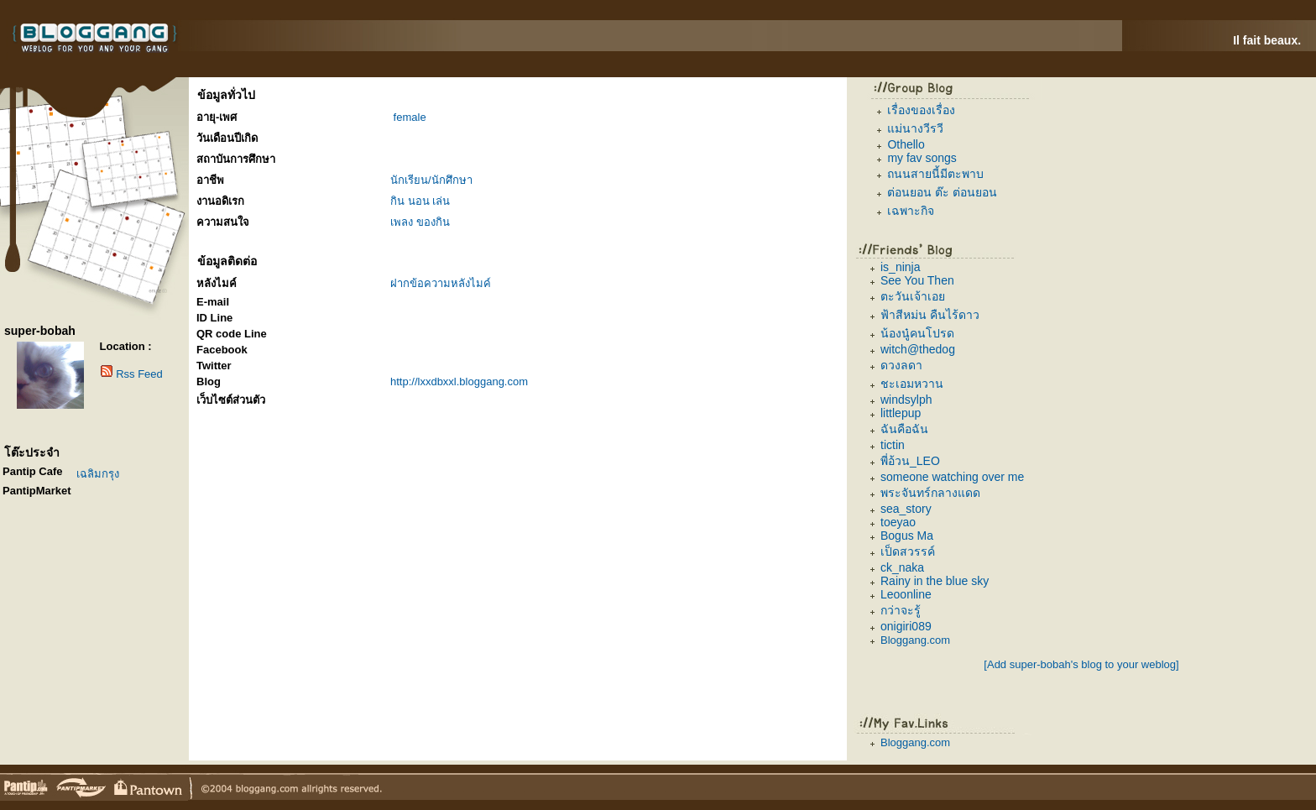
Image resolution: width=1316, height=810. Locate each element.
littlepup (900, 413)
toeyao (898, 522)
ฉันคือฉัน (904, 429)
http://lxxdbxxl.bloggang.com (459, 381)
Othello (905, 144)
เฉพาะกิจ (910, 210)
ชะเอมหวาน (911, 383)
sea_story (906, 508)
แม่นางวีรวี (915, 128)
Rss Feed (139, 374)
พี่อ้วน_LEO (910, 461)
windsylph (906, 399)
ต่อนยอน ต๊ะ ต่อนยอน (942, 192)
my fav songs (921, 158)
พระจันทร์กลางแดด (930, 492)
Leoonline (906, 594)
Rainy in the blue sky (934, 581)
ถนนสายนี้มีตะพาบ (935, 173)
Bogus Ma (906, 535)
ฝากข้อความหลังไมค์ (440, 283)
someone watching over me (952, 476)
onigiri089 (906, 626)
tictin (892, 445)
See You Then (917, 280)
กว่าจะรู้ (900, 610)
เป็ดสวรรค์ (907, 551)
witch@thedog (917, 349)
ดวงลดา (901, 365)
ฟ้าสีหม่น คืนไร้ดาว (929, 314)
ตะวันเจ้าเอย (912, 296)
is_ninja (900, 267)
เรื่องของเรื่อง (921, 110)
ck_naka (902, 567)
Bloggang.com (915, 640)
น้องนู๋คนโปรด (917, 333)
